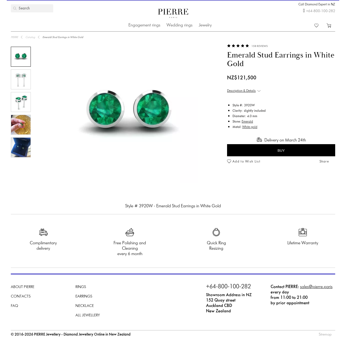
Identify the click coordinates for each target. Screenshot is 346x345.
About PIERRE (22, 287)
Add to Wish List (246, 161)
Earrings (83, 296)
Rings (80, 287)
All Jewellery (87, 315)
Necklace (84, 306)
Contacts (21, 296)
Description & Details (241, 91)
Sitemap (325, 334)
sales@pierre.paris (316, 287)
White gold (249, 127)
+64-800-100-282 (320, 11)
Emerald (247, 121)
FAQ (14, 306)
